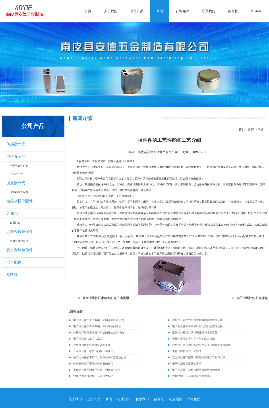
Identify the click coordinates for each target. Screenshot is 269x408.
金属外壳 (15, 222)
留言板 (233, 11)
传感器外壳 (15, 144)
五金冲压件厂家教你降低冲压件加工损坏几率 (198, 357)
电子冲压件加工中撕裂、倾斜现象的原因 (97, 326)
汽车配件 (13, 262)
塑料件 (12, 275)
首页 (88, 11)
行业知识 (182, 11)
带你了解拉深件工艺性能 (186, 351)
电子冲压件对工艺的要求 (186, 363)
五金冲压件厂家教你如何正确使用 (105, 298)
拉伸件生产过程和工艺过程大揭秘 (93, 376)
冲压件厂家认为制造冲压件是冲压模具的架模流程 (201, 345)
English (256, 11)
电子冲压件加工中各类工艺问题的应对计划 (98, 320)
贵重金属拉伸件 (19, 250)
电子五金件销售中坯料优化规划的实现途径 (197, 326)
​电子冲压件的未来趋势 (251, 298)
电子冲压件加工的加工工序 (89, 338)
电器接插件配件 (19, 201)
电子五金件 (15, 156)
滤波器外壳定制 (19, 192)
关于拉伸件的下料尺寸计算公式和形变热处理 (99, 357)
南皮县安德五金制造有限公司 (158, 152)
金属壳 (12, 213)
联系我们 (208, 11)
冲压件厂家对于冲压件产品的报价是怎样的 (98, 332)
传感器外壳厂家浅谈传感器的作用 (93, 363)
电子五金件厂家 (19, 165)
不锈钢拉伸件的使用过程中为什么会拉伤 (97, 369)
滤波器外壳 (15, 183)
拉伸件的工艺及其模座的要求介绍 (192, 376)
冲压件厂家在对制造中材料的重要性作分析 (197, 320)
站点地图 (175, 399)
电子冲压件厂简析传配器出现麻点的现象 (196, 369)
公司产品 (136, 11)
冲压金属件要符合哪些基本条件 (91, 345)
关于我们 (110, 11)
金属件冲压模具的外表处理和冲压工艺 (194, 332)
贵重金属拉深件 (19, 232)
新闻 (159, 11)
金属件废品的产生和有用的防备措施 (193, 338)
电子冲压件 (16, 173)
